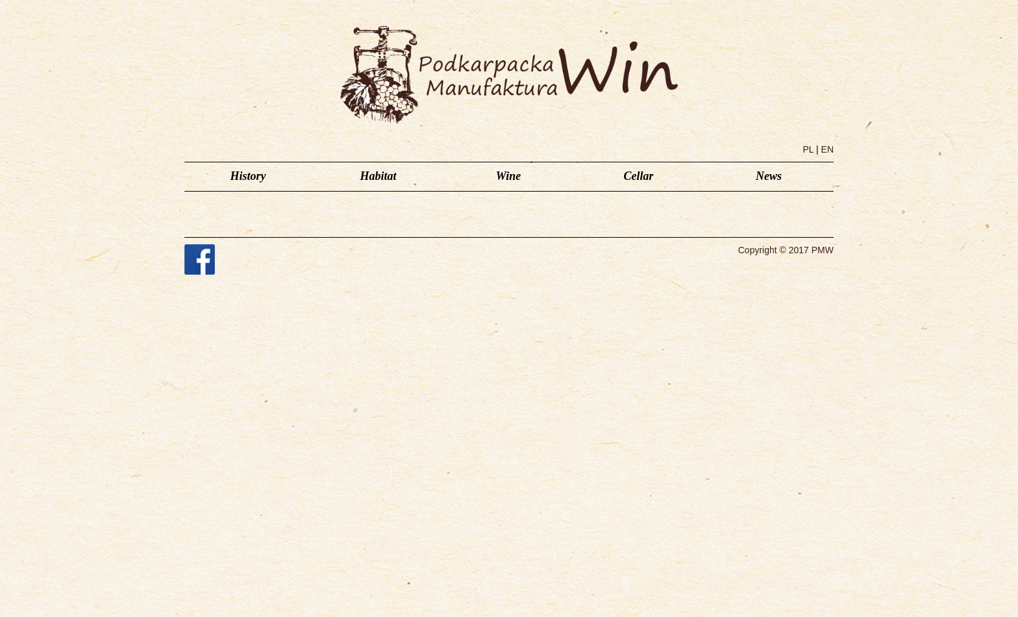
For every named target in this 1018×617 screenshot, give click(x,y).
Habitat (378, 176)
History (248, 176)
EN (827, 149)
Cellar (638, 176)
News (769, 176)
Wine (508, 176)
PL (808, 149)
